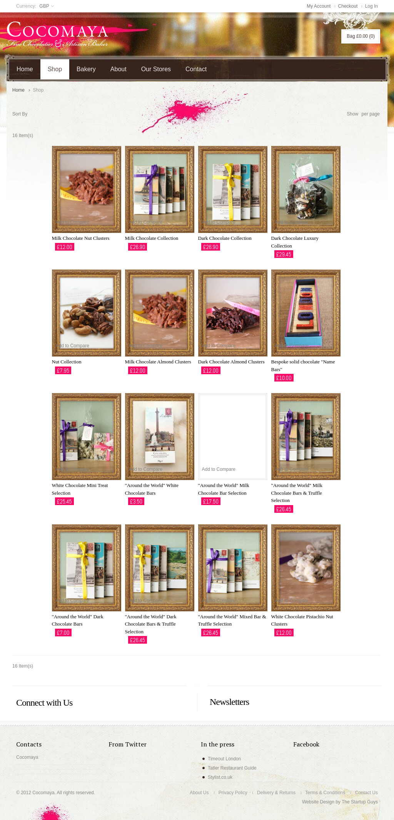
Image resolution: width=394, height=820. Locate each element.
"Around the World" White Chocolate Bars (152, 489)
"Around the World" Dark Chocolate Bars (78, 620)
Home (18, 90)
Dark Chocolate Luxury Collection (295, 242)
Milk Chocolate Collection (152, 238)
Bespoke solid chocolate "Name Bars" (303, 365)
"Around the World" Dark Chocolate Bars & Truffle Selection (151, 624)
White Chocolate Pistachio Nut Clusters (302, 620)
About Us (199, 792)
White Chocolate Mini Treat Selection (80, 489)
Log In (371, 6)
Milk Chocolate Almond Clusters (158, 362)
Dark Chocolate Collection (225, 238)
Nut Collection (67, 362)
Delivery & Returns (276, 792)
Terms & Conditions (325, 792)
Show (352, 114)
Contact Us (366, 792)
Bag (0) (361, 36)
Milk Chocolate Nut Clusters (81, 238)
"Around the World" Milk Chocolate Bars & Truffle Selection (296, 492)
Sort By (19, 114)
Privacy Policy (233, 792)
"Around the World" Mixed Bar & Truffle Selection (232, 620)
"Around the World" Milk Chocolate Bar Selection (223, 489)
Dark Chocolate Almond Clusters (231, 362)
